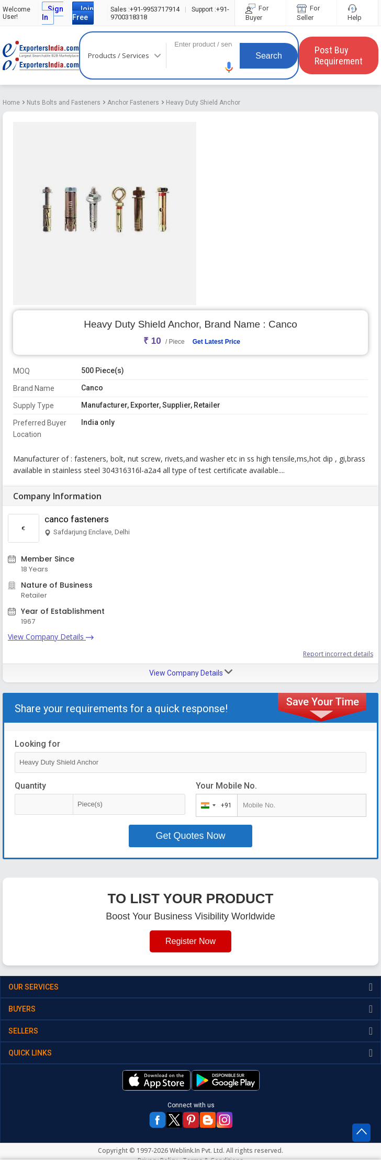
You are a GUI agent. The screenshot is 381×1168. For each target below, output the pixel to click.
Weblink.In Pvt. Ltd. (197, 1150)
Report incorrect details (338, 653)
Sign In (52, 13)
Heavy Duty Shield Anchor (203, 102)
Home (11, 102)
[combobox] (214, 805)
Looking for (37, 744)
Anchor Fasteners (133, 102)
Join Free (83, 13)
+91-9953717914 (145, 9)
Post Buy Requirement (339, 55)
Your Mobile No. (226, 786)
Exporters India (41, 55)
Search (268, 55)
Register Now (190, 941)
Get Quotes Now (190, 835)
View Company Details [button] (190, 672)
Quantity (30, 786)
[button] (229, 67)
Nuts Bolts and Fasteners (63, 102)
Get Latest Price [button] (216, 341)
